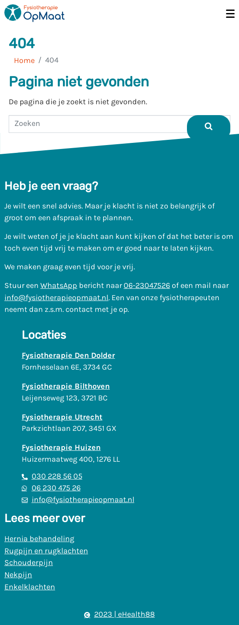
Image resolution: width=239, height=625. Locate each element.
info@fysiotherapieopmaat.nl (56, 297)
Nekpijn (18, 574)
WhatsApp (58, 285)
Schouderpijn (28, 562)
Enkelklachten (29, 587)
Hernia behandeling (39, 538)
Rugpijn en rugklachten (46, 551)
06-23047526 (147, 285)
